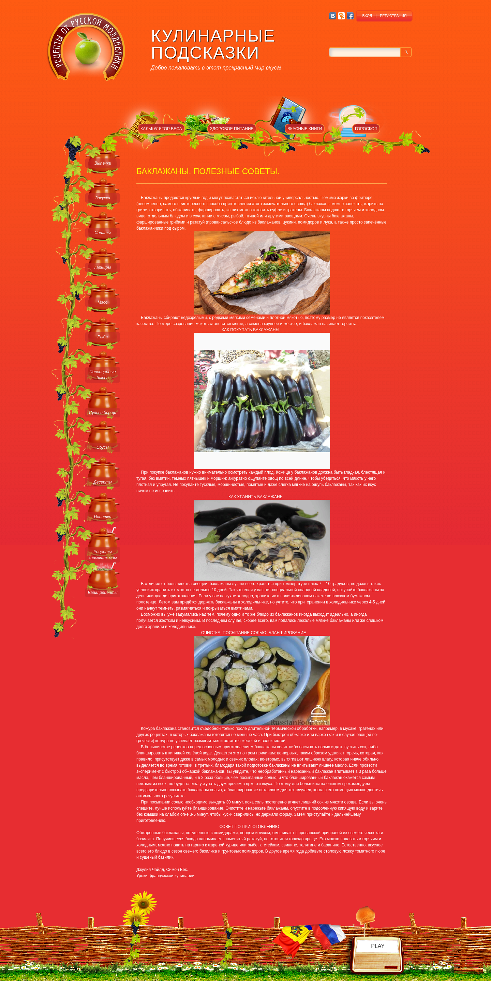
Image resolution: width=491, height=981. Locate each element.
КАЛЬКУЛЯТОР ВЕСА (161, 128)
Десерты (102, 482)
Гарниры (102, 267)
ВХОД (367, 16)
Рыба (103, 337)
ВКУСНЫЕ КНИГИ (304, 128)
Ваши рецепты (102, 592)
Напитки (102, 517)
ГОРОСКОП (366, 128)
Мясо (102, 302)
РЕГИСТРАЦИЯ (393, 16)
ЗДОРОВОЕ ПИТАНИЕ (232, 128)
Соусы (102, 447)
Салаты (102, 232)
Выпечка (102, 163)
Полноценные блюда (102, 374)
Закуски (102, 198)
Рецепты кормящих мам (103, 554)
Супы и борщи (102, 412)
